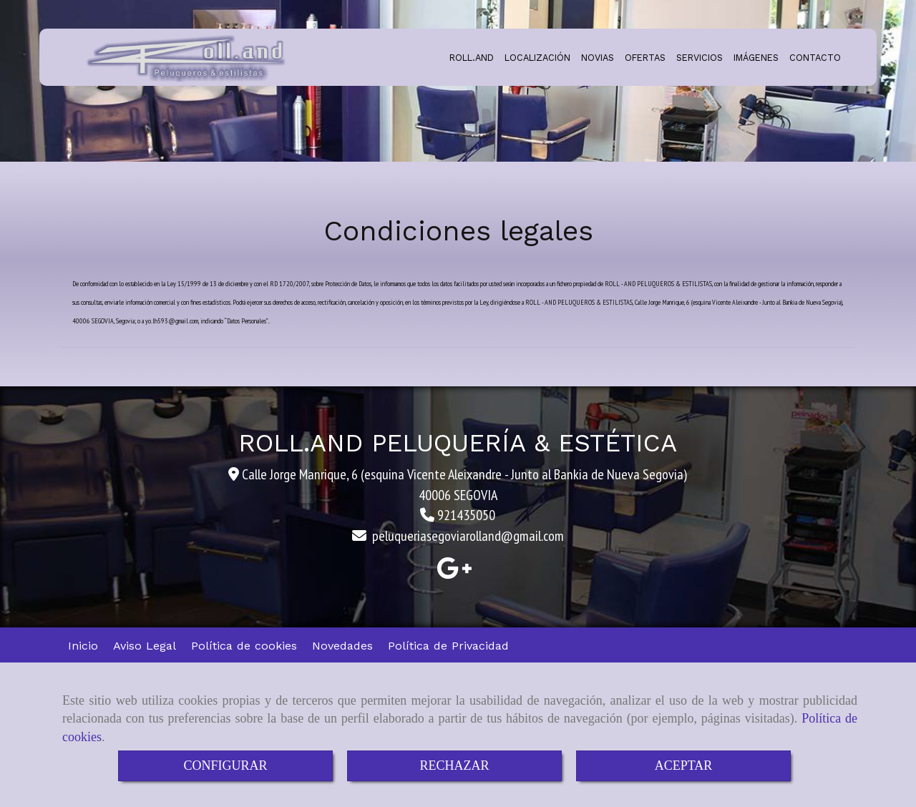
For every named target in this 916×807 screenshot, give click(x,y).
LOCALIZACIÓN (537, 57)
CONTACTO (815, 57)
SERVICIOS (699, 57)
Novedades (342, 645)
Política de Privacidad (448, 645)
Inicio (83, 645)
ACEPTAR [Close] (684, 765)
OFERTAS (645, 57)
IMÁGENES (756, 57)
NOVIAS (597, 57)
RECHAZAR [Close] (454, 765)
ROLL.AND (471, 57)
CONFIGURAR (225, 765)
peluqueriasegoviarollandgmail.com (468, 536)
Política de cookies (244, 645)
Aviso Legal (144, 645)
